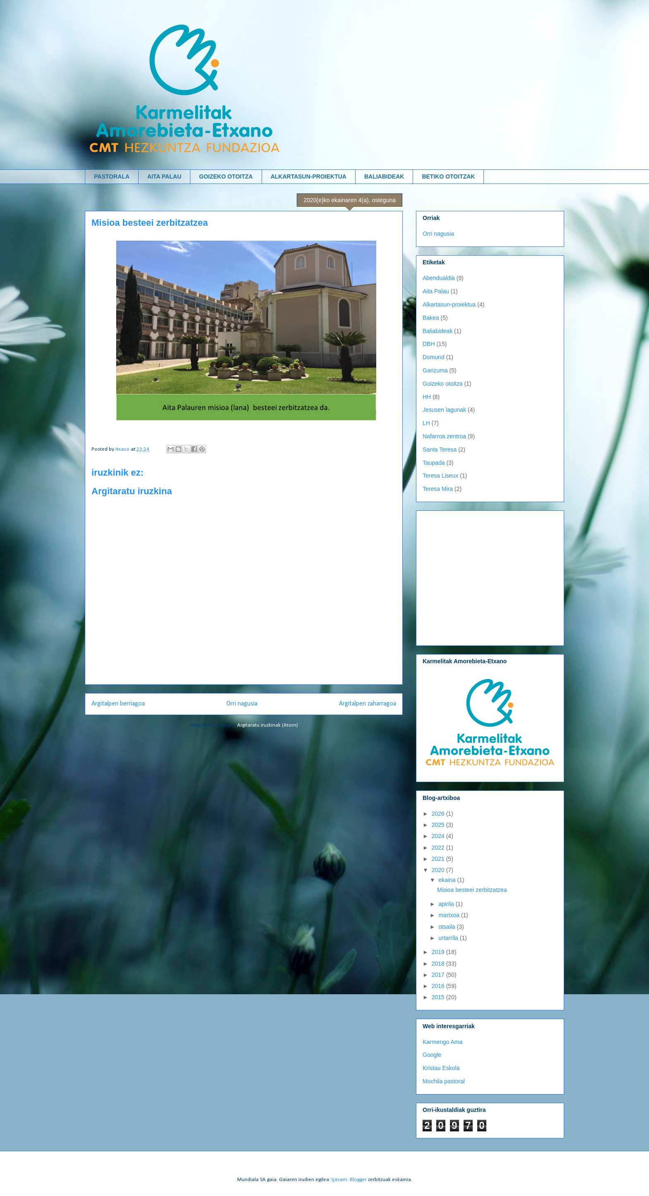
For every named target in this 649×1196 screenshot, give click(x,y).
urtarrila (448, 938)
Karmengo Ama (443, 1042)
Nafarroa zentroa (444, 436)
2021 (439, 858)
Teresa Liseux (440, 475)
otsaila (447, 926)
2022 (439, 847)
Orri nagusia (241, 704)
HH (427, 397)
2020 (439, 870)
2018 (439, 963)
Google (432, 1054)
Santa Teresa (440, 449)
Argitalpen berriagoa (118, 704)
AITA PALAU (164, 176)
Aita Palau (436, 291)
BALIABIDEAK (384, 176)
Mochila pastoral (444, 1081)
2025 (439, 824)
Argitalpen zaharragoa (367, 704)
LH (426, 423)
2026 (439, 813)
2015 (439, 997)
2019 (439, 952)
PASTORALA (112, 176)
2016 (439, 986)
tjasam (339, 1179)
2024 (439, 836)
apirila (446, 904)
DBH (429, 344)
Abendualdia (439, 278)
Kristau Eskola (441, 1068)
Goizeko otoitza (443, 383)
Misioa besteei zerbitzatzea (472, 890)
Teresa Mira (438, 489)
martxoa (449, 915)
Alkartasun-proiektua (449, 304)
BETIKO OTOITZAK (448, 176)
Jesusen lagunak (444, 409)
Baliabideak (437, 331)
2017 (439, 974)
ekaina (447, 880)
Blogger (358, 1179)
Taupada (434, 462)
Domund (434, 357)
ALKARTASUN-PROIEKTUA (308, 176)
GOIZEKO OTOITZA (226, 176)
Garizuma (435, 370)
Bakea (431, 317)
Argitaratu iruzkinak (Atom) (267, 725)
